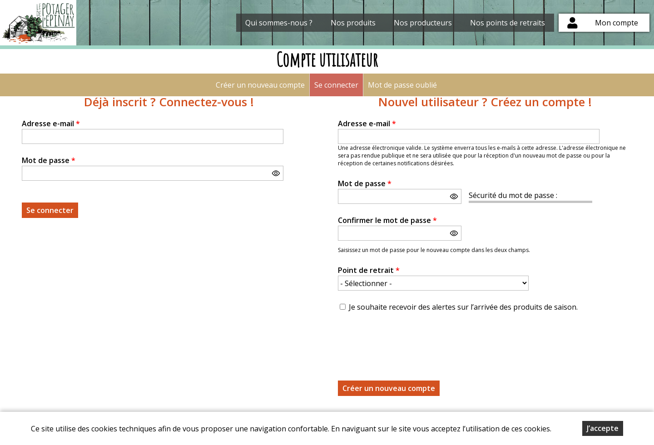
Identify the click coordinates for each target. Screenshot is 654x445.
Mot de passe (48, 160)
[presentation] (407, 341)
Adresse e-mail (51, 124)
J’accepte (603, 428)
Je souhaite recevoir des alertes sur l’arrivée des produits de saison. (463, 307)
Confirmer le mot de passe (387, 220)
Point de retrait (369, 270)
